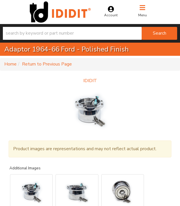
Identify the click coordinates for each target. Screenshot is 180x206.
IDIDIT (90, 81)
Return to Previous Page (47, 64)
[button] (90, 33)
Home (10, 64)
